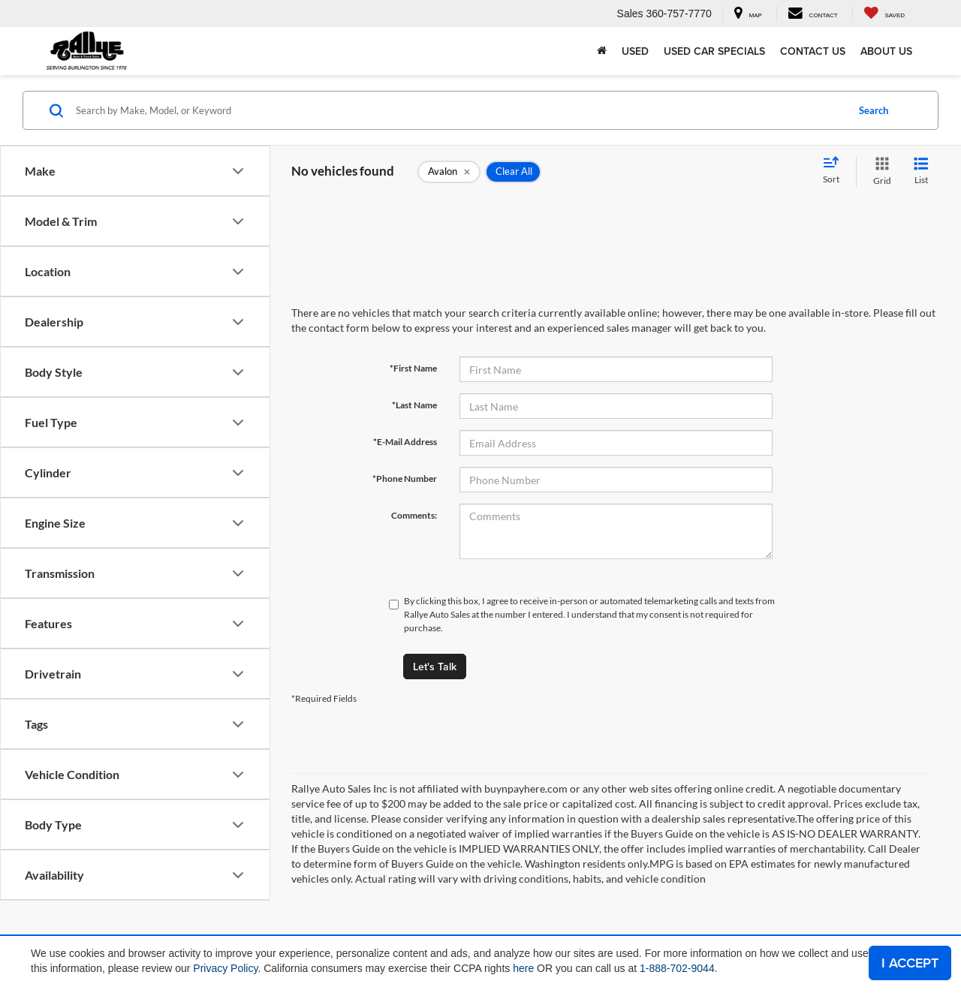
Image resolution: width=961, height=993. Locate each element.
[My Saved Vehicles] (884, 14)
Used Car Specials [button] (714, 51)
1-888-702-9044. (679, 968)
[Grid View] (879, 171)
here (523, 968)
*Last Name (414, 405)
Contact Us (812, 51)
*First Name (413, 368)
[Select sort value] (835, 171)
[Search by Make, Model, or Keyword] (459, 110)
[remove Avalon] (448, 172)
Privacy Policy (225, 968)
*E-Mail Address (405, 441)
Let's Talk (434, 666)
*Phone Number (404, 478)
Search (873, 110)
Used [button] (635, 51)
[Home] (601, 51)
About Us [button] (886, 51)
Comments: (414, 515)
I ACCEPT (909, 962)
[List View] (921, 171)
